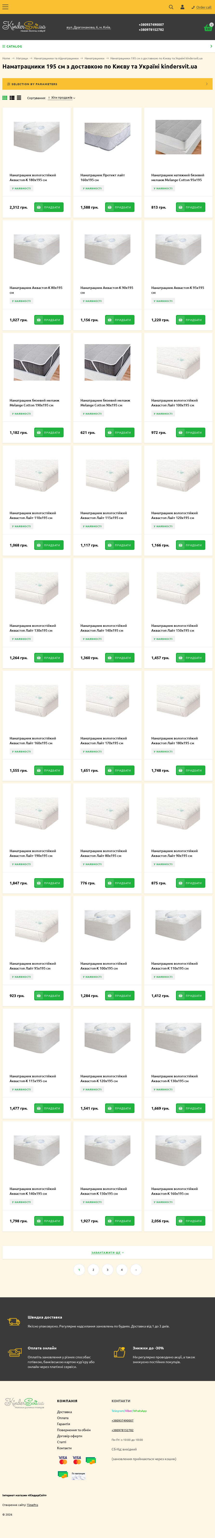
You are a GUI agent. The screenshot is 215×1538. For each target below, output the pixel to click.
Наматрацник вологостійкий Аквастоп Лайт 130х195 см (33, 628)
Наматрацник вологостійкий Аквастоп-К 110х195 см (174, 966)
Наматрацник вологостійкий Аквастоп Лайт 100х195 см (174, 402)
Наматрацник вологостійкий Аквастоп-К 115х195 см (33, 1078)
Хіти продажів (60, 97)
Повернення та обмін (74, 1430)
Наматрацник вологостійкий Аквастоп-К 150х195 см (104, 1191)
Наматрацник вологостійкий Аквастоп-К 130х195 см (174, 1078)
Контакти (64, 1448)
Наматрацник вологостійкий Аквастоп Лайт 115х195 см (104, 515)
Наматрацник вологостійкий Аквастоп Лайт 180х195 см (174, 740)
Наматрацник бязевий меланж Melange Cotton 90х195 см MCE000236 (105, 405)
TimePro (32, 1505)
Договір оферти (69, 1436)
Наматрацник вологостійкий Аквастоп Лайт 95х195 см (33, 966)
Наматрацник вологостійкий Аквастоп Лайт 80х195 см (104, 853)
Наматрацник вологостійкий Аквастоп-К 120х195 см (104, 1078)
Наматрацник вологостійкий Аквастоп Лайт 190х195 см (33, 853)
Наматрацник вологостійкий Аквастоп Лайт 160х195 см (33, 740)
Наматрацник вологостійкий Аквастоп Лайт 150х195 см (174, 628)
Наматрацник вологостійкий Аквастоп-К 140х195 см (33, 1191)
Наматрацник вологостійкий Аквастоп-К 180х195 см (33, 177)
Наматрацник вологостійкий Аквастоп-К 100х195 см (104, 966)
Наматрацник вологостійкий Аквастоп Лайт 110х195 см (33, 515)
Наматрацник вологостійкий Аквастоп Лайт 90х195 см (174, 853)
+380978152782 (151, 29)
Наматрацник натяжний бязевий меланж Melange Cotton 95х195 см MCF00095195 (177, 180)
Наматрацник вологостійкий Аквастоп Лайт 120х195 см (174, 515)
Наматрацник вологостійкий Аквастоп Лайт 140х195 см (104, 628)
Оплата (62, 1417)
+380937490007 (151, 24)
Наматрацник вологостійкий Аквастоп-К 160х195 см (174, 1191)
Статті (61, 1442)
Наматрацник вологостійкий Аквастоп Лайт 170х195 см (104, 740)
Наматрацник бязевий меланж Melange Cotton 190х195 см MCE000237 (34, 405)
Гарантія (63, 1424)
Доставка (64, 1411)
